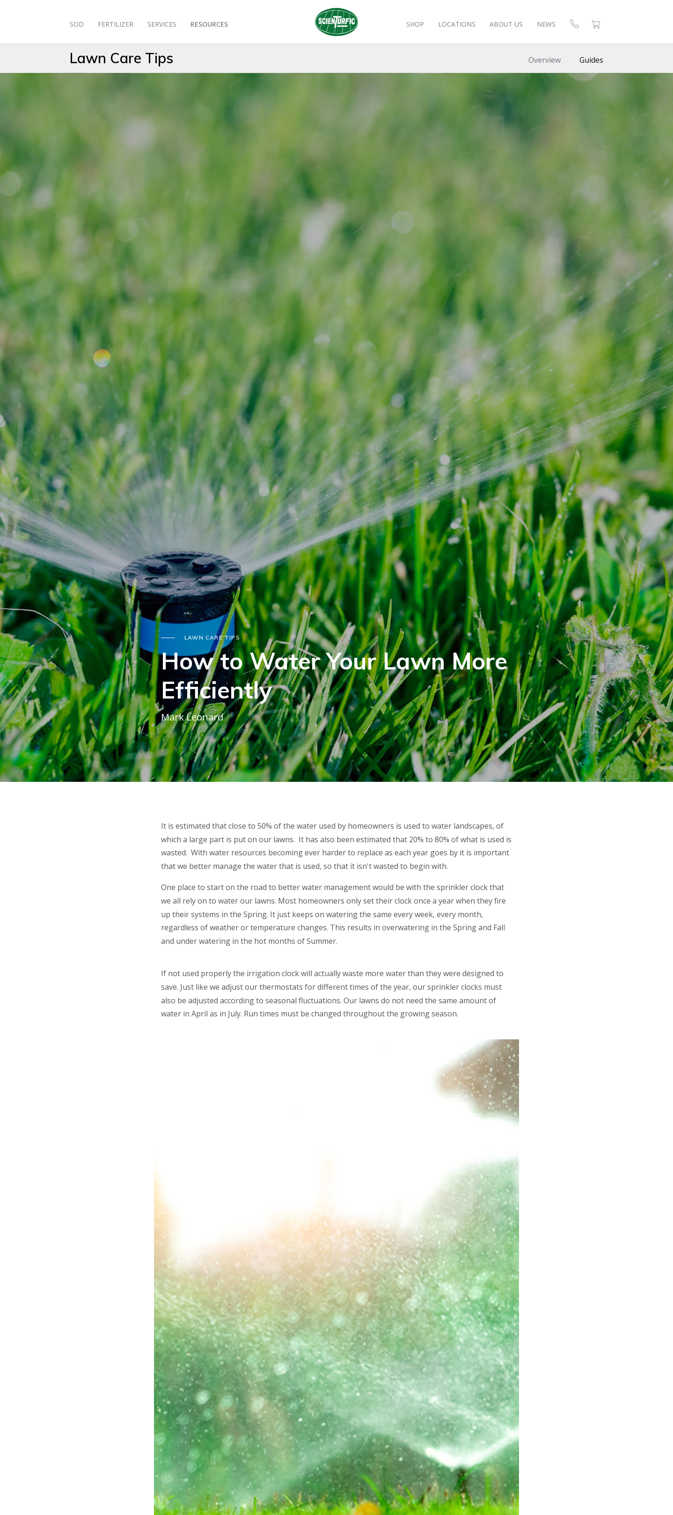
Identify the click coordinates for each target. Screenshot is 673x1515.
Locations (456, 24)
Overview (544, 60)
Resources (209, 24)
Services (161, 24)
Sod (77, 24)
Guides (591, 60)
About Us (506, 24)
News (546, 24)
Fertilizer (115, 24)
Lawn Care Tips (121, 58)
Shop (415, 24)
